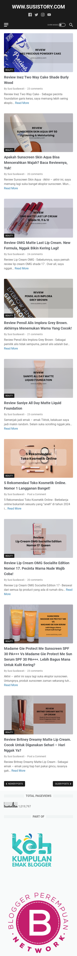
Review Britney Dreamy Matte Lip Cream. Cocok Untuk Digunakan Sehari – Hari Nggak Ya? (37, 745)
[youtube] (49, 15)
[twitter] (36, 15)
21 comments (35, 334)
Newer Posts (15, 784)
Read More (22, 103)
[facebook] (30, 15)
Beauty (9, 70)
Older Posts (62, 784)
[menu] (8, 25)
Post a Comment (36, 494)
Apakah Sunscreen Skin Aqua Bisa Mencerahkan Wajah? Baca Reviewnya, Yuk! (36, 162)
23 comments (35, 88)
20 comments (35, 174)
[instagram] (42, 15)
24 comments (35, 254)
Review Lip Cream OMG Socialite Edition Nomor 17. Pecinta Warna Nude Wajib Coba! (36, 568)
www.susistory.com (38, 7)
